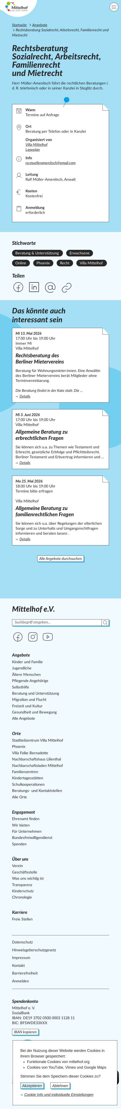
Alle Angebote (23, 718)
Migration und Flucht (29, 700)
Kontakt (18, 966)
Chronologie (22, 897)
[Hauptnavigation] (114, 7)
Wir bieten (21, 825)
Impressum (21, 958)
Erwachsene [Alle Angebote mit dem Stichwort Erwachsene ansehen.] (80, 253)
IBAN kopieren (25, 1032)
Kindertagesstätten (27, 778)
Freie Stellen (22, 919)
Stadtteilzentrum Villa (37, 740)
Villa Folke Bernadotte (30, 753)
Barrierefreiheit (25, 973)
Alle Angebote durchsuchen (60, 559)
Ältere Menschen (26, 675)
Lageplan (33, 150)
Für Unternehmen (27, 832)
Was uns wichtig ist (28, 878)
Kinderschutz (23, 891)
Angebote (39, 25)
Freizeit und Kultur (27, 706)
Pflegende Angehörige (30, 681)
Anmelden (20, 981)
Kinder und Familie (27, 662)
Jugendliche (22, 668)
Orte (16, 733)
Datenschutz (22, 942)
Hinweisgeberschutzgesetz (34, 950)
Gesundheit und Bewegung (34, 712)
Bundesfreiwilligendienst (32, 838)
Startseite (19, 25)
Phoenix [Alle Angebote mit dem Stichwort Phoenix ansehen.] (43, 263)
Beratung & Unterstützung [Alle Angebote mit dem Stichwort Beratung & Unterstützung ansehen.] (37, 253)
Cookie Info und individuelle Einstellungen (58, 1095)
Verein (17, 866)
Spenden (19, 844)
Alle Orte (19, 797)
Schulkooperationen (28, 785)
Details (59, 396)
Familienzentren (25, 772)
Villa (37, 145)
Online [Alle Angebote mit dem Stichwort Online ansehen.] (20, 263)
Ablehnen (60, 1086)
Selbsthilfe (20, 687)
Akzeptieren (32, 1086)
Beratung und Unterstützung (35, 693)
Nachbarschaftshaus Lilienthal (36, 759)
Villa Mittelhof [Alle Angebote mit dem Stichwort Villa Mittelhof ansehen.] (91, 263)
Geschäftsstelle (24, 872)
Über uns (20, 859)
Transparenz (22, 885)
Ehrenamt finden (25, 819)
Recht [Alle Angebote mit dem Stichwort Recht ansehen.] (64, 263)
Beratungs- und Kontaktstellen (37, 791)
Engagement (23, 812)
